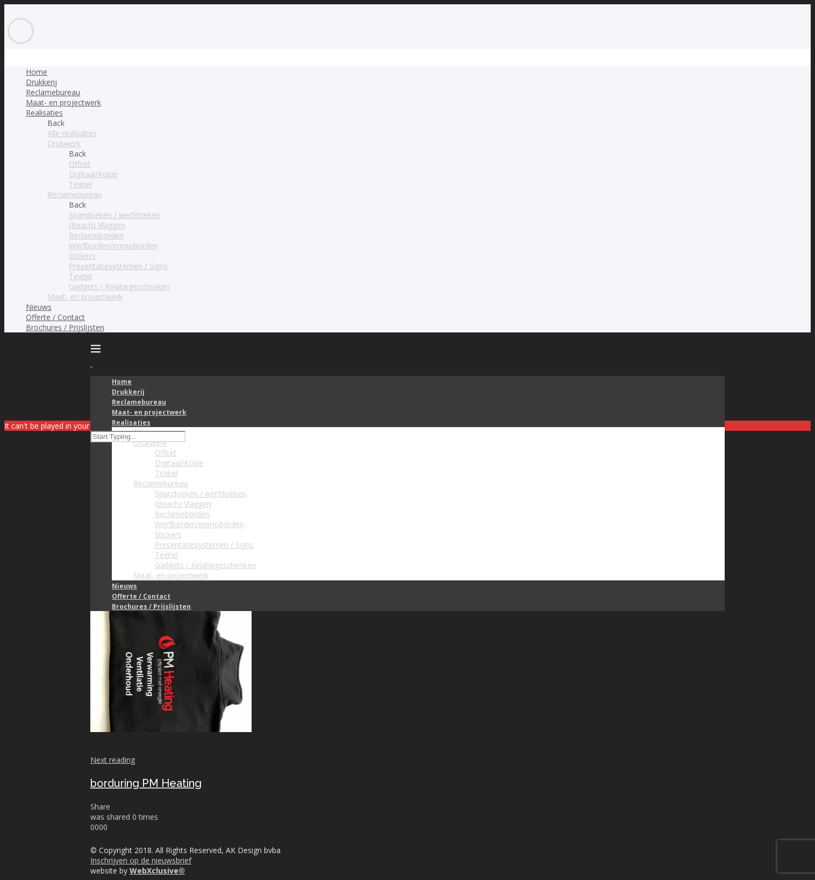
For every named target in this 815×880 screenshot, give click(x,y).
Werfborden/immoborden (113, 245)
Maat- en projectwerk (63, 102)
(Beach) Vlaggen (97, 225)
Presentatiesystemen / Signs (118, 266)
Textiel (80, 184)
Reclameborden (96, 235)
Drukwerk (64, 143)
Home (36, 72)
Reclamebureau (53, 92)
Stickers (82, 256)
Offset (79, 164)
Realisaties (44, 113)
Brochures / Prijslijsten (65, 327)
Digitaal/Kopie (93, 174)
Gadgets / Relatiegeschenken (119, 286)
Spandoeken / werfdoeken (114, 215)
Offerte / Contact (55, 317)
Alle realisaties (72, 133)
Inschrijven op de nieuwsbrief (140, 860)
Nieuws (39, 307)
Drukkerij (41, 82)
